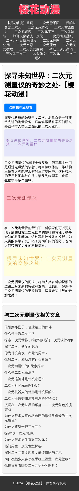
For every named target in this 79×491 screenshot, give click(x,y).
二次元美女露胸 (31, 49)
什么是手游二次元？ (19, 333)
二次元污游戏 (38, 27)
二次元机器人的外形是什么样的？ (29, 392)
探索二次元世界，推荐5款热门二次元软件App (38, 340)
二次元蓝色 (47, 45)
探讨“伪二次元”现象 (19, 433)
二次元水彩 (24, 45)
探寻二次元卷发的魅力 (21, 346)
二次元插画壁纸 (61, 36)
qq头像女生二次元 (46, 53)
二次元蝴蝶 (23, 31)
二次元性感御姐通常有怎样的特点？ (31, 398)
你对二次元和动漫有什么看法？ (28, 359)
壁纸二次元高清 (61, 49)
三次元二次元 (16, 53)
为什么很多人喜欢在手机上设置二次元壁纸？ (38, 459)
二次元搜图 (51, 40)
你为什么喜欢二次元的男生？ (26, 353)
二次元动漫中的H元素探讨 (24, 366)
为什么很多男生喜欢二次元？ (26, 439)
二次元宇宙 (46, 31)
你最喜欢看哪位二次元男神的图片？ (31, 465)
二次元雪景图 (49, 23)
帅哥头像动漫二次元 (28, 36)
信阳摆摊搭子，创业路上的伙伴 (28, 327)
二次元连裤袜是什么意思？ (24, 379)
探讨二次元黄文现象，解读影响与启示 (33, 452)
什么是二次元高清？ (19, 372)
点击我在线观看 (20, 107)
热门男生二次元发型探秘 (23, 446)
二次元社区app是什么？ (22, 385)
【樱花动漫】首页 (19, 23)
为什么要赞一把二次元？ (23, 426)
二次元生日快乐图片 (21, 40)
